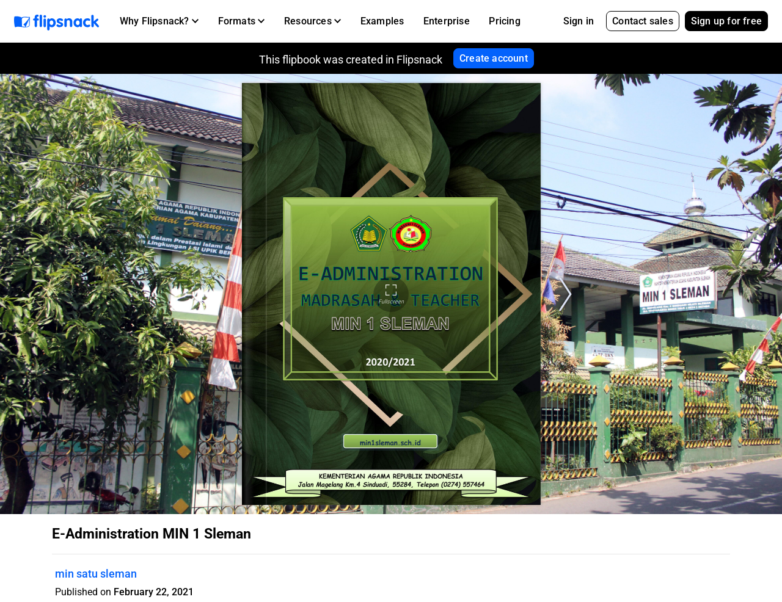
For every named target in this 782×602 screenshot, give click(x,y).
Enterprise (446, 21)
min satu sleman (96, 573)
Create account (493, 58)
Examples (382, 21)
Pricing (504, 21)
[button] (159, 21)
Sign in (578, 21)
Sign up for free (726, 21)
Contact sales (642, 21)
